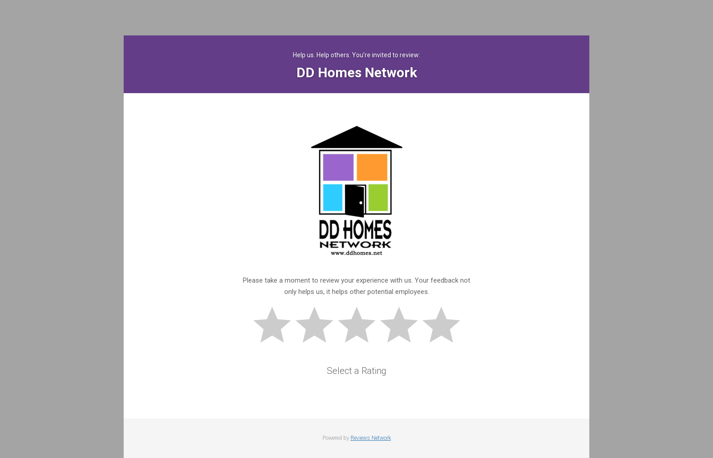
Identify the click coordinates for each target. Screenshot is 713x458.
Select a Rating (357, 370)
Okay (360, 326)
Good (403, 326)
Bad (276, 326)
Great (445, 326)
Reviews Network (371, 438)
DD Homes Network (356, 72)
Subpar (318, 326)
